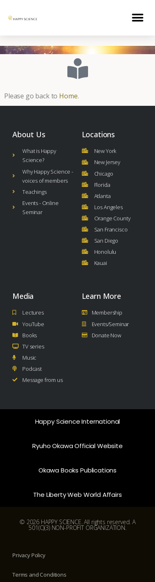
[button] (137, 17)
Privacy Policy (28, 545)
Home (68, 85)
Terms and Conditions (39, 564)
